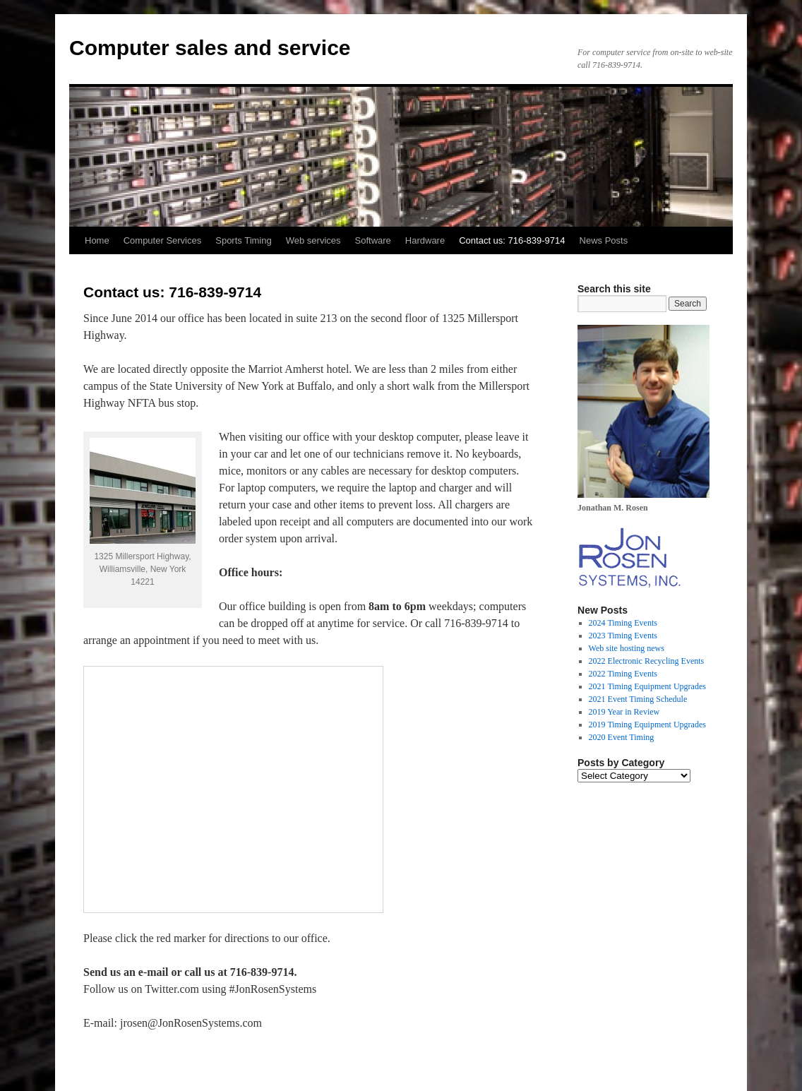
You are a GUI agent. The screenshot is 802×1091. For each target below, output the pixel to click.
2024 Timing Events (623, 623)
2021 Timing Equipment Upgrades (647, 686)
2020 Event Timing (621, 737)
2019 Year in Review (624, 712)
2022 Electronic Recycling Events (647, 661)
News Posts (604, 240)
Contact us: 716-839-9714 (512, 240)
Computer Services (163, 240)
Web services (313, 240)
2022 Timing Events (623, 674)
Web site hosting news (626, 648)
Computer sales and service (210, 47)
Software (373, 240)
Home (97, 240)
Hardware (425, 240)
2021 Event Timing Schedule (638, 699)
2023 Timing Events (623, 635)
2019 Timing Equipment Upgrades (647, 724)
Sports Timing (243, 240)
